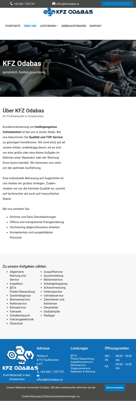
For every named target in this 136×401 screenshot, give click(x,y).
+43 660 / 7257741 (22, 3)
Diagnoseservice (80, 368)
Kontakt (95, 26)
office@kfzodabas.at (67, 3)
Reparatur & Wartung (83, 371)
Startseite (12, 26)
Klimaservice (78, 365)
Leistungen (48, 26)
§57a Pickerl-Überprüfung (82, 357)
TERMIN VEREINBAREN (117, 3)
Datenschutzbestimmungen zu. (62, 396)
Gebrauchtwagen (73, 26)
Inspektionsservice (82, 362)
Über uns (30, 26)
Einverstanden (114, 387)
